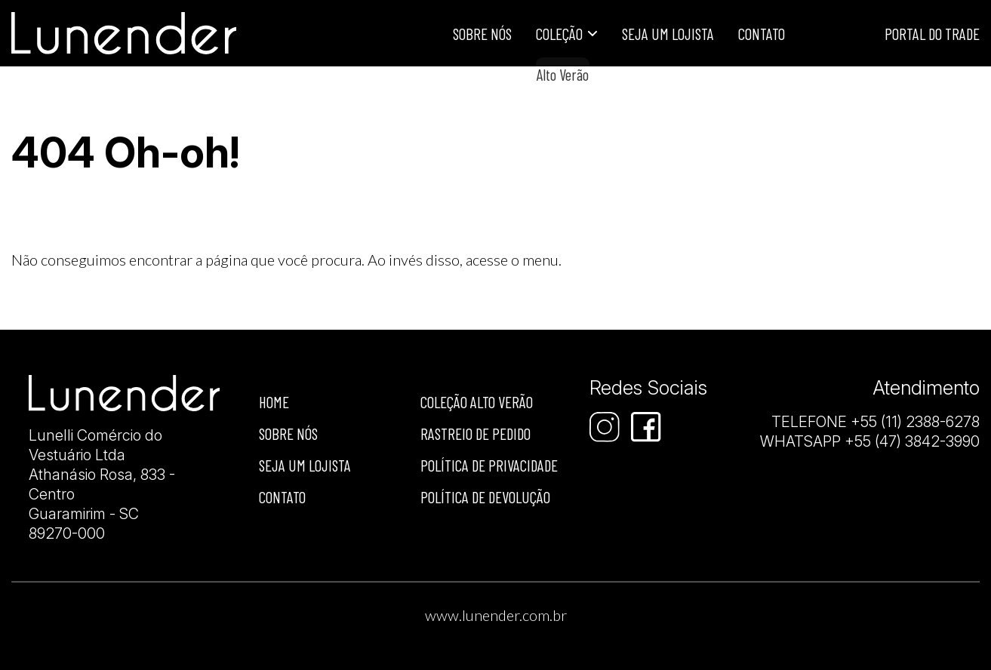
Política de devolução (485, 496)
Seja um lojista (668, 33)
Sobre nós (288, 433)
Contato (761, 33)
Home (274, 401)
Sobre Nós (482, 33)
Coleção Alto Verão (476, 401)
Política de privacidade (489, 465)
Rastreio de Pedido (475, 433)
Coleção (559, 33)
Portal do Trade (932, 33)
